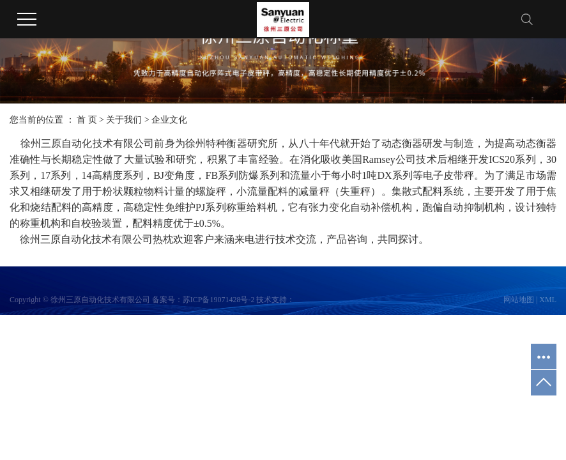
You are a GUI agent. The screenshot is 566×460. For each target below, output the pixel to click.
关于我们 (124, 120)
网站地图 (518, 299)
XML (547, 299)
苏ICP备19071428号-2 (219, 299)
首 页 (87, 120)
